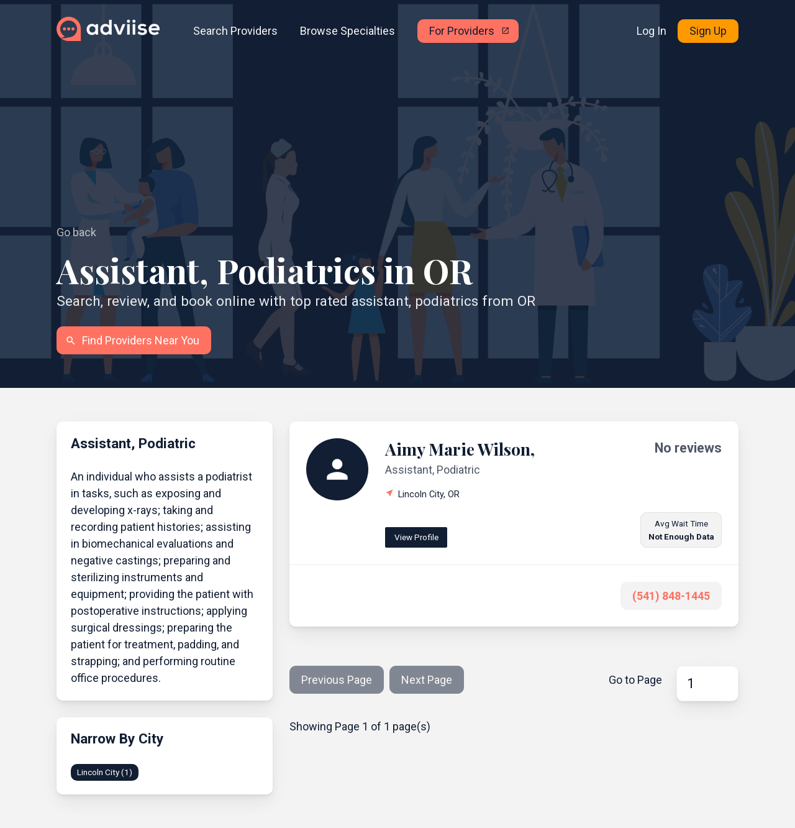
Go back (76, 232)
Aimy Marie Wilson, (460, 449)
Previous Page (336, 679)
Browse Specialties (347, 30)
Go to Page (635, 679)
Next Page (426, 679)
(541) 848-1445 (671, 595)
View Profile (416, 537)
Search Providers (235, 30)
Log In (651, 30)
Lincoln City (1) (104, 772)
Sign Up (708, 30)
